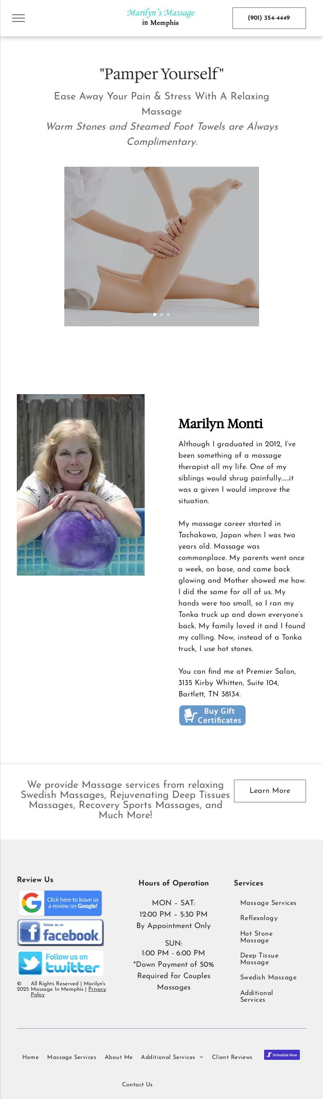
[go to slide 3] (168, 314)
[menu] (18, 18)
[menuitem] (270, 903)
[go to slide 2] (161, 314)
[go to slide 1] (154, 314)
